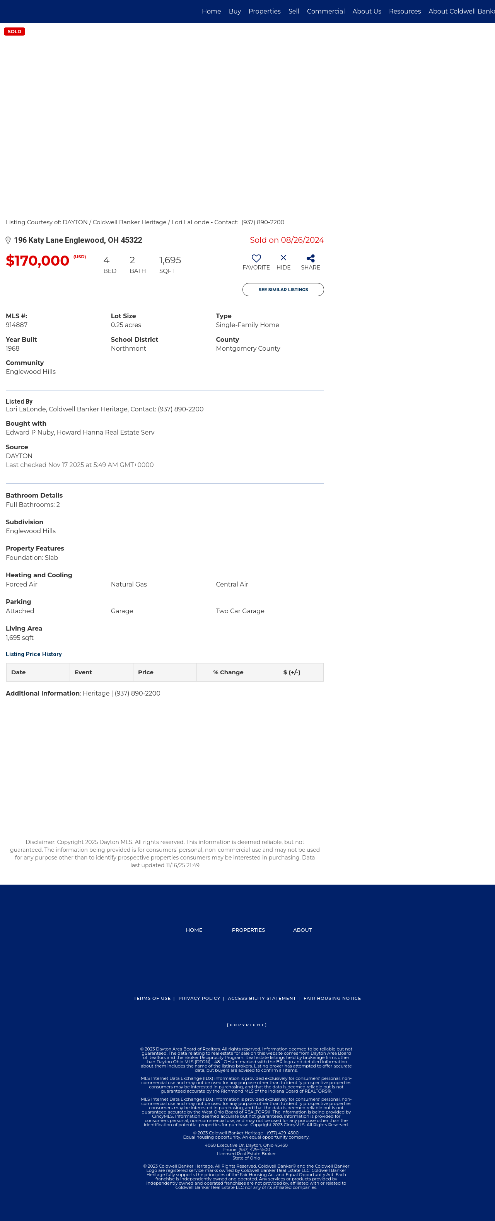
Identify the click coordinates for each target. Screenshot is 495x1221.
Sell (293, 11)
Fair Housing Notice (332, 998)
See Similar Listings (283, 289)
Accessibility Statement (262, 998)
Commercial (326, 11)
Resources (405, 11)
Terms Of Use (152, 998)
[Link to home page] (10, 11)
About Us (367, 11)
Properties (265, 11)
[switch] (256, 265)
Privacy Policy (199, 998)
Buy (235, 11)
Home (211, 11)
